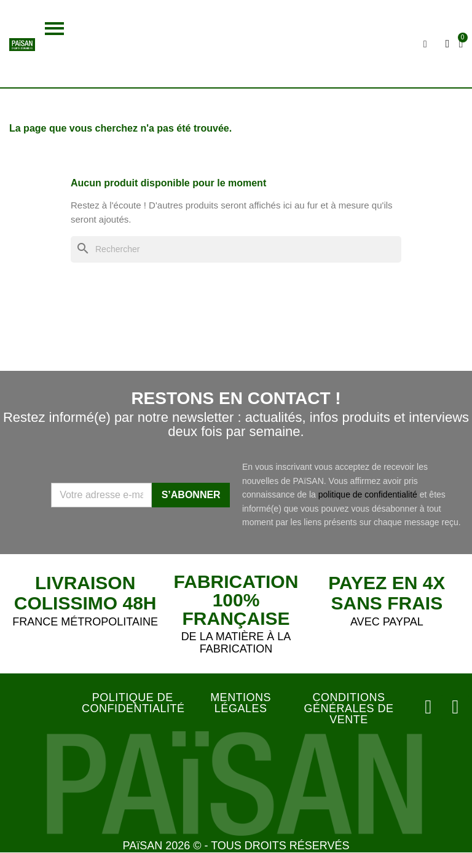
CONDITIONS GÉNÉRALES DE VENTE (348, 708)
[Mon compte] (448, 43)
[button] (54, 28)
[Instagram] (430, 707)
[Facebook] (456, 707)
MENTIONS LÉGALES (240, 703)
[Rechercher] (236, 249)
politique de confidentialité (367, 494)
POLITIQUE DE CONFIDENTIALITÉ (133, 703)
